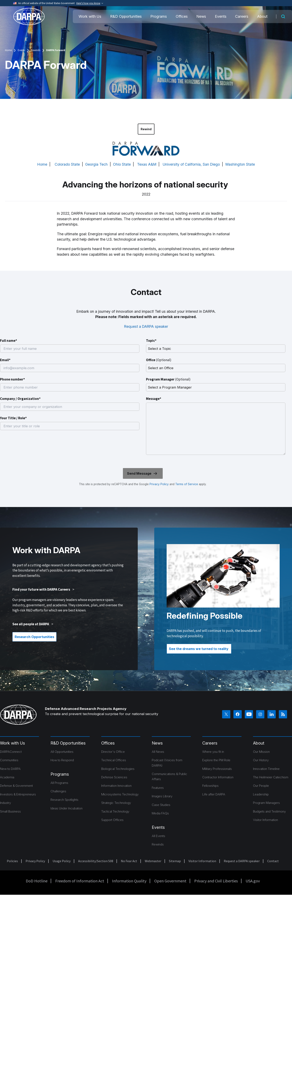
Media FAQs (160, 813)
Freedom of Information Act (79, 880)
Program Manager (168, 379)
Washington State (240, 164)
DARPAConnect (11, 752)
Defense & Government (16, 786)
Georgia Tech (96, 164)
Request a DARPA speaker (146, 326)
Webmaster (153, 861)
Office (158, 360)
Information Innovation (116, 786)
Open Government (170, 880)
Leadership (261, 794)
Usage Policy (62, 861)
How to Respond (62, 760)
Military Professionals (217, 769)
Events (220, 16)
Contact (273, 861)
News (201, 16)
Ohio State (122, 164)
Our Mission (261, 752)
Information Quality (129, 880)
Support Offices (112, 820)
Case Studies (161, 805)
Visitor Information (265, 820)
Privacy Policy (159, 484)
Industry (5, 803)
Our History (261, 760)
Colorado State (67, 164)
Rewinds (35, 50)
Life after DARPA (213, 794)
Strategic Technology (116, 803)
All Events (158, 836)
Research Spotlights (64, 800)
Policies (12, 861)
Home (8, 50)
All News (158, 752)
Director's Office (113, 752)
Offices (182, 16)
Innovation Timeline (266, 769)
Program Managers (266, 803)
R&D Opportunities (126, 16)
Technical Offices (113, 760)
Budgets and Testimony (269, 811)
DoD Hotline (36, 880)
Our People (261, 786)
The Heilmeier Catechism (270, 777)
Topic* (151, 340)
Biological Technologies (117, 769)
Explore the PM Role (216, 760)
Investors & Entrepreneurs (18, 794)
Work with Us (90, 16)
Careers (241, 16)
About (262, 16)
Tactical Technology (115, 811)
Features (158, 788)
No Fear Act (129, 861)
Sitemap (175, 861)
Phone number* (12, 379)
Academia (7, 777)
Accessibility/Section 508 (95, 861)
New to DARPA (10, 769)
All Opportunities (62, 752)
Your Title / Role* (13, 418)
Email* (5, 360)
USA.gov (253, 880)
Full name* (8, 340)
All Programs (59, 783)
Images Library (162, 796)
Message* (153, 398)
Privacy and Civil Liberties (216, 880)
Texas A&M (146, 164)
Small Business (10, 811)
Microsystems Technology (120, 794)
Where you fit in (213, 752)
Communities (9, 760)
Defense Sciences (114, 777)
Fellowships (210, 786)
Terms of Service (186, 484)
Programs (158, 16)
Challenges (58, 791)
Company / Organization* (20, 398)
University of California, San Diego (191, 164)
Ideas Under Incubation (66, 808)
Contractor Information (217, 777)
